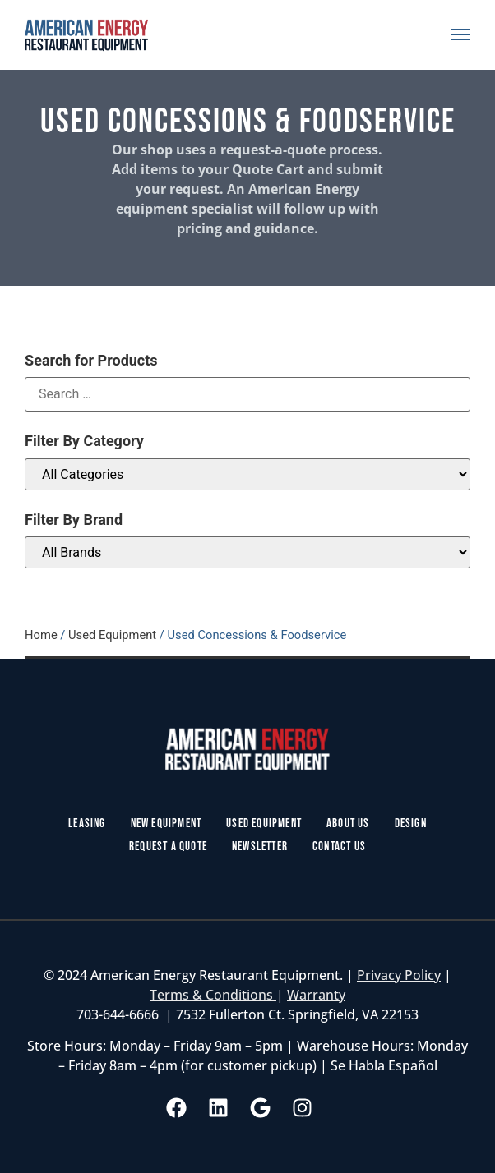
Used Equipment (112, 635)
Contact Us (339, 846)
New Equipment (166, 823)
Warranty (316, 995)
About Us (348, 823)
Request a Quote (168, 846)
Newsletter (260, 846)
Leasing (86, 823)
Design (411, 823)
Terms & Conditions (213, 995)
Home (41, 635)
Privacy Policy (399, 975)
